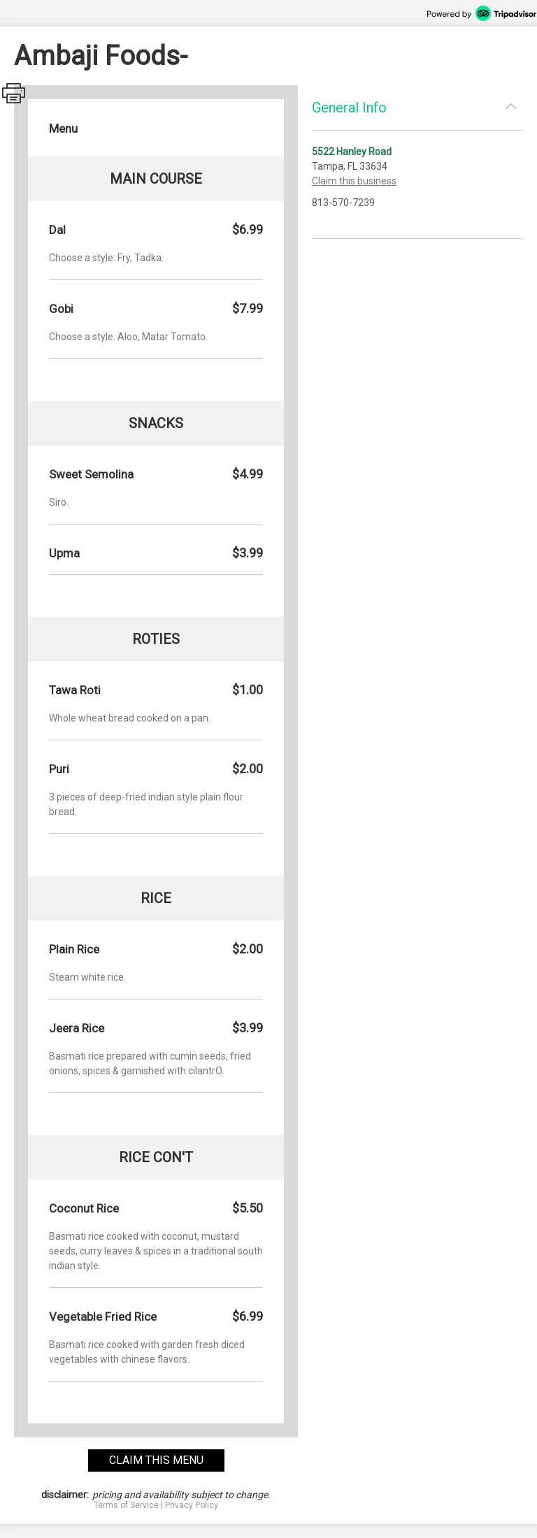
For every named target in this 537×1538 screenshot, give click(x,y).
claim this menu (156, 1460)
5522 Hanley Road (352, 151)
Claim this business (354, 180)
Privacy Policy (191, 1505)
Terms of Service (126, 1505)
